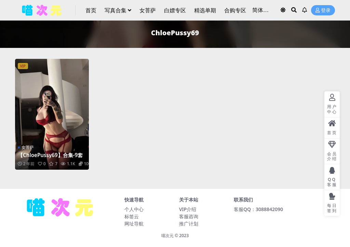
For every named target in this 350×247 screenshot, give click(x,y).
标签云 (131, 216)
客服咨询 (188, 216)
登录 (323, 10)
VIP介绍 (187, 209)
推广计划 (188, 223)
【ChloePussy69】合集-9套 (50, 155)
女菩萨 (28, 147)
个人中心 (134, 209)
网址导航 (134, 223)
